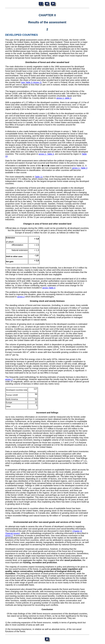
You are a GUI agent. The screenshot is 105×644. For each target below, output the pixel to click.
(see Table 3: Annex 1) (31, 82)
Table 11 (39, 177)
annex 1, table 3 (63, 98)
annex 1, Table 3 (46, 154)
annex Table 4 (48, 288)
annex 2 (21, 297)
